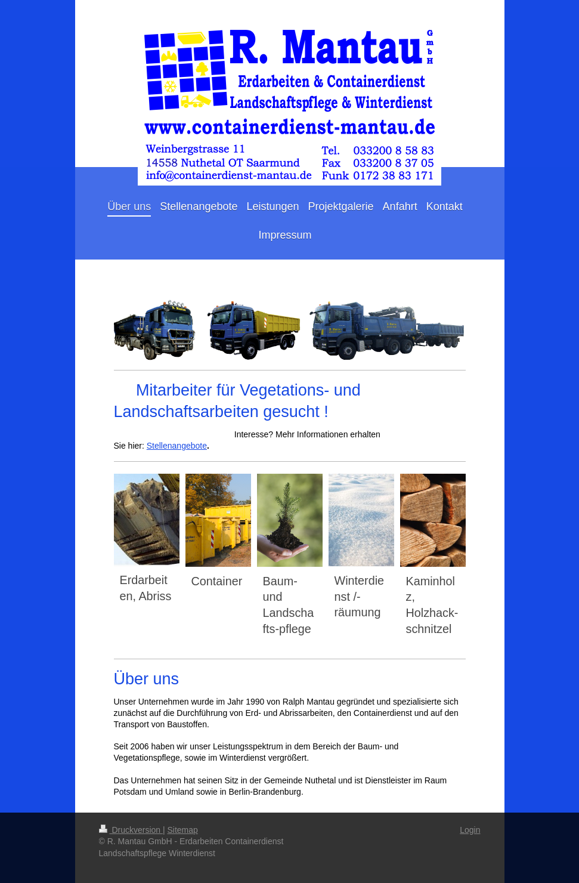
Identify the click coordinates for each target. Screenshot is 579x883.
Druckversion (131, 830)
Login (470, 830)
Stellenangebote (177, 445)
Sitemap (183, 830)
